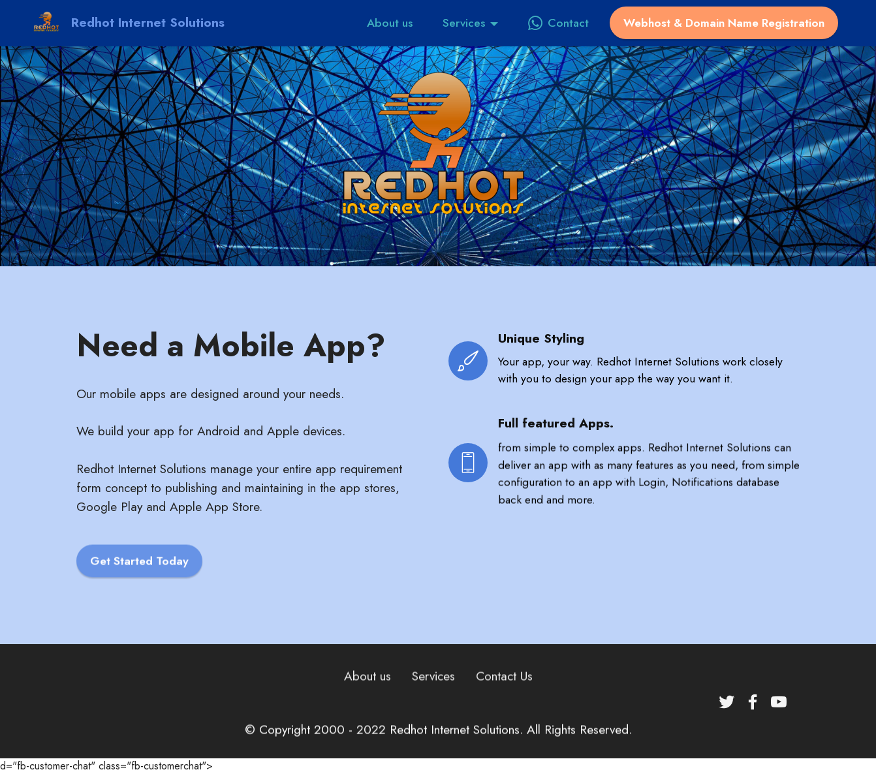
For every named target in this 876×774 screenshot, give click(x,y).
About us (390, 22)
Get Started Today (139, 574)
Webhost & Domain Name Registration (723, 22)
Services (464, 22)
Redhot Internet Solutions (148, 22)
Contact (558, 22)
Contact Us (504, 690)
